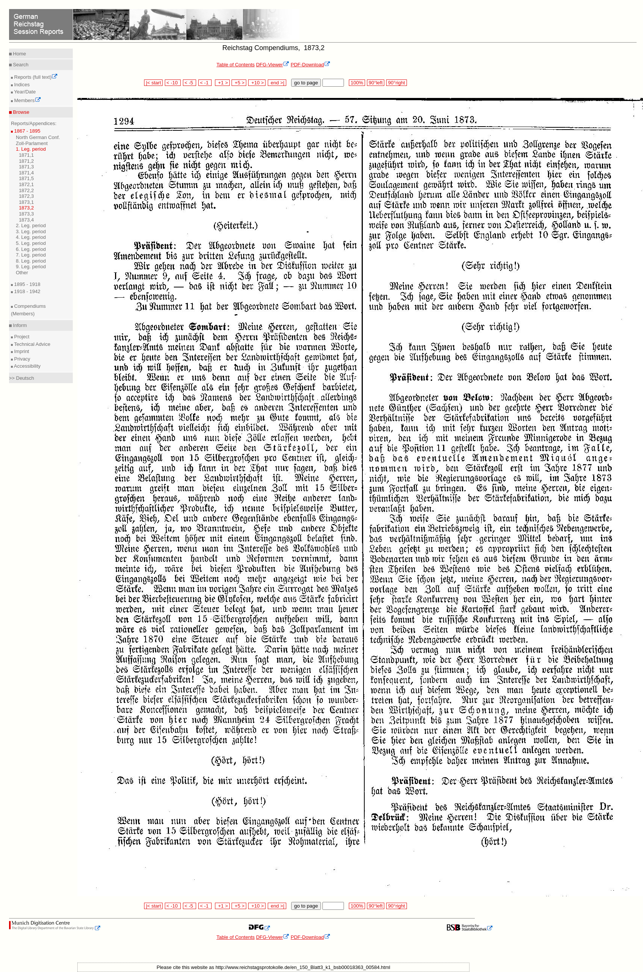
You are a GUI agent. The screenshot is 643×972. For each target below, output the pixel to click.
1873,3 (26, 214)
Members (27, 100)
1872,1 (26, 184)
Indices (21, 84)
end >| (277, 83)
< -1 (205, 83)
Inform (19, 325)
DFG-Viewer (272, 64)
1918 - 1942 (26, 291)
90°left (375, 83)
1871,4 (26, 173)
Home (19, 54)
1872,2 (26, 190)
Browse (20, 112)
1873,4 (26, 220)
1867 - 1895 (26, 131)
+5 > (239, 83)
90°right (396, 83)
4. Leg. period (31, 237)
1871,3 (26, 167)
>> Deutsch (21, 378)
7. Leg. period (31, 255)
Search (20, 64)
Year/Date (24, 92)
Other (22, 272)
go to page (306, 83)
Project (21, 336)
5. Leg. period (31, 243)
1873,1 (26, 202)
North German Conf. (38, 137)
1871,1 (26, 155)
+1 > (222, 83)
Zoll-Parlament (32, 143)
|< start (153, 83)
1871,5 (26, 178)
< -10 (173, 83)
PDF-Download (310, 64)
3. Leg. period (31, 231)
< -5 (189, 83)
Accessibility (27, 366)
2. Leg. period (31, 225)
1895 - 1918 (26, 284)
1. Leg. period (31, 149)
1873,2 (26, 208)
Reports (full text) (35, 77)
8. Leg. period (31, 261)
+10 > (257, 83)
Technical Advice (32, 344)
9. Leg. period (31, 266)
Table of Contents (235, 64)
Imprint (21, 351)
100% (356, 83)
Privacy (21, 359)
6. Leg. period (31, 249)
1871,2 (26, 161)
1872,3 (26, 196)
